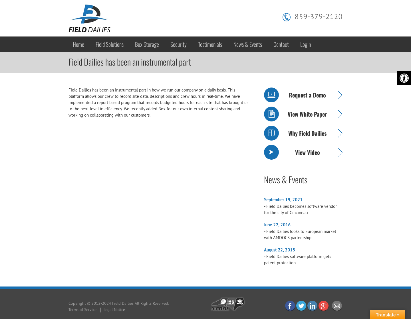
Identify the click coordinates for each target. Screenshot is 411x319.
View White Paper (307, 114)
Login (305, 44)
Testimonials (210, 44)
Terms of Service (82, 310)
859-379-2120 (318, 17)
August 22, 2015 (279, 250)
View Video (307, 152)
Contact (281, 44)
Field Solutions (110, 44)
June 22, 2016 (277, 225)
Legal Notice (114, 310)
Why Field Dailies (307, 133)
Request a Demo (307, 95)
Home (78, 44)
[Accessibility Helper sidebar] (404, 78)
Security (178, 44)
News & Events (247, 44)
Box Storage (147, 44)
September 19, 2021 (283, 200)
